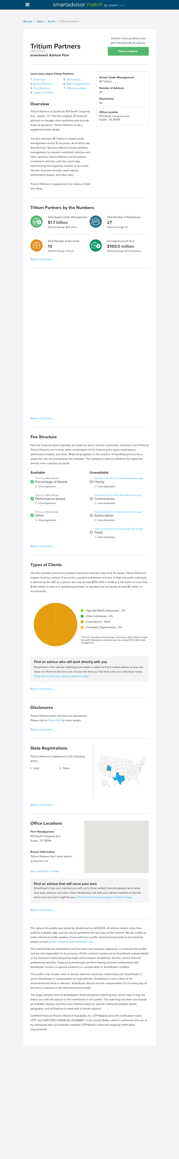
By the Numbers (43, 84)
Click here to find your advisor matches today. (61, 676)
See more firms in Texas (44, 871)
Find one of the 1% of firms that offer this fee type (117, 495)
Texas (40, 21)
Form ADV (54, 720)
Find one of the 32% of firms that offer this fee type (118, 529)
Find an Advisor (128, 51)
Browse (27, 21)
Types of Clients (43, 92)
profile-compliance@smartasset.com (71, 942)
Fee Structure (42, 88)
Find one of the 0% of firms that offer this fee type (118, 512)
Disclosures (74, 79)
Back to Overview (41, 259)
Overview (39, 79)
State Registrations (78, 84)
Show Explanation (47, 486)
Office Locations (76, 88)
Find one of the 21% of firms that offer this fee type (118, 478)
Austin (52, 21)
